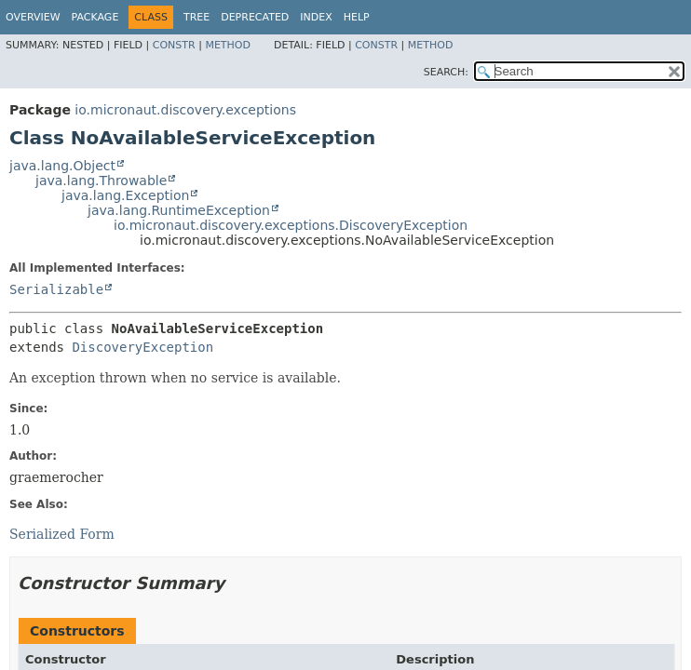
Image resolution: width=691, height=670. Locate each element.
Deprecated (255, 17)
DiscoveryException (142, 347)
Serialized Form (62, 534)
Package (95, 17)
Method (228, 45)
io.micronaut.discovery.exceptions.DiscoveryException (290, 225)
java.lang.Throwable (101, 180)
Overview (33, 17)
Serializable (56, 289)
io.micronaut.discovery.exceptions (185, 109)
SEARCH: (446, 72)
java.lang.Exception (125, 195)
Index (316, 17)
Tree (196, 17)
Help (357, 17)
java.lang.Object (62, 165)
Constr (174, 45)
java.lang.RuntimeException (179, 210)
